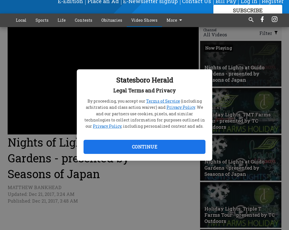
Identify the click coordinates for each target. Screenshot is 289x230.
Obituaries (111, 20)
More (175, 20)
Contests (83, 20)
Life (62, 20)
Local (21, 20)
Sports (42, 20)
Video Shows (144, 20)
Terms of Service (163, 101)
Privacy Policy (181, 107)
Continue (144, 147)
